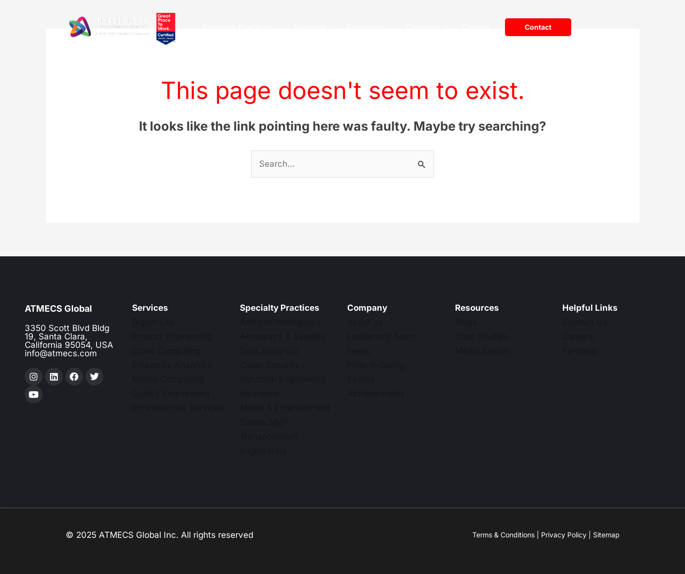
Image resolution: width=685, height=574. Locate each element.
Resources (370, 27)
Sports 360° (264, 422)
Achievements (376, 393)
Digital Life (153, 322)
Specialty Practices (242, 27)
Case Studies (481, 336)
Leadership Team (381, 336)
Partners (579, 351)
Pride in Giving (376, 365)
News (358, 351)
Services (314, 27)
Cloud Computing (166, 351)
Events (360, 379)
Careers (475, 27)
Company (427, 27)
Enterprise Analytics (172, 365)
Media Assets (482, 351)
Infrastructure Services (178, 408)
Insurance (259, 393)
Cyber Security (269, 365)
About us (365, 322)
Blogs (466, 322)
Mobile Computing (168, 379)
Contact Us (584, 322)
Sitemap (606, 534)
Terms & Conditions (503, 534)
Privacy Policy (564, 534)
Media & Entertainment (285, 408)
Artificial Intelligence (280, 322)
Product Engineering (172, 336)
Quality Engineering (170, 393)
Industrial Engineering (282, 379)
